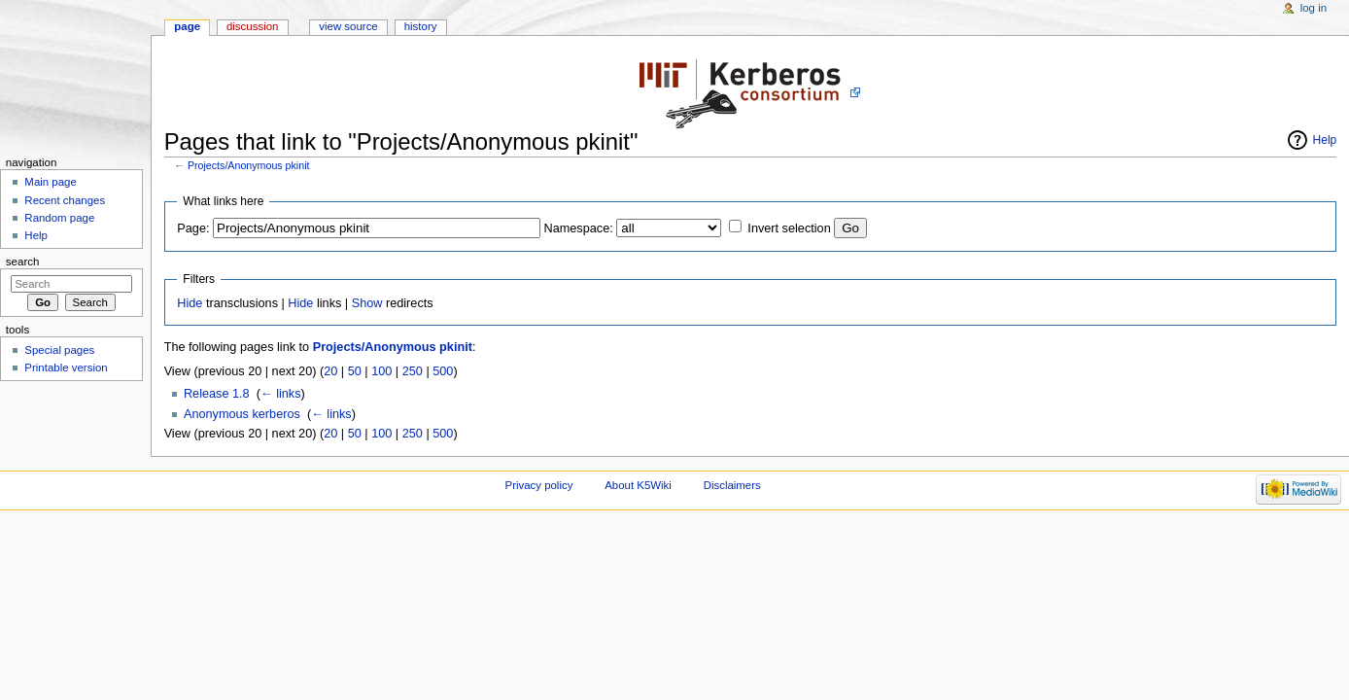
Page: (193, 228)
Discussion (252, 26)
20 (330, 371)
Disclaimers (732, 485)
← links (280, 394)
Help (1325, 140)
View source (348, 26)
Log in (1313, 8)
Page (187, 26)
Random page (59, 218)
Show (367, 303)
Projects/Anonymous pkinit (249, 165)
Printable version (65, 367)
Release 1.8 (217, 394)
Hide (189, 303)
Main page (50, 182)
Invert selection (788, 228)
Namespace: (578, 228)
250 (412, 371)
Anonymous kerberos (242, 414)
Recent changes (64, 200)
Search (23, 261)
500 (442, 371)
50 (355, 371)
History (420, 26)
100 (381, 371)
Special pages (59, 350)
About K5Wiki (638, 485)
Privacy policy (539, 485)
